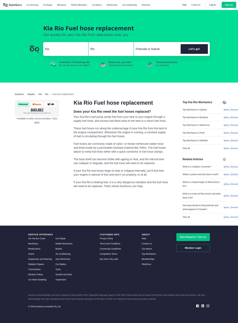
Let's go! (194, 49)
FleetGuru (146, 5)
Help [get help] (144, 238)
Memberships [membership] (148, 259)
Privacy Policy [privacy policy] (106, 238)
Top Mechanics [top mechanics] (149, 254)
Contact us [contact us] (147, 243)
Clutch (31, 254)
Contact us (196, 5)
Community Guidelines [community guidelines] (110, 249)
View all (205, 148)
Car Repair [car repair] (60, 238)
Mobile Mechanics (79, 5)
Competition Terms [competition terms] (108, 254)
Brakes (58, 249)
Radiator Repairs (36, 264)
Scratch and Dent (63, 274)
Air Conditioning (62, 254)
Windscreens (34, 249)
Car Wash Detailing (37, 279)
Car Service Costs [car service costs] (36, 238)
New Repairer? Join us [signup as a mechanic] (193, 237)
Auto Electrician (62, 259)
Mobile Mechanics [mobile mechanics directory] (63, 243)
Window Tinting (35, 274)
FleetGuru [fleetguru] (146, 264)
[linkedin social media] (203, 306)
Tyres (58, 269)
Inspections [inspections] (60, 279)
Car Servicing (32, 5)
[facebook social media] (198, 306)
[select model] (110, 49)
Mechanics (61, 5)
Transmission (34, 269)
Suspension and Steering (40, 259)
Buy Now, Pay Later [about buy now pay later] (109, 259)
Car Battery (60, 264)
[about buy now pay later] (37, 108)
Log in (212, 5)
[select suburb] (156, 49)
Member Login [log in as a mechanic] (193, 248)
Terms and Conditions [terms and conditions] (110, 243)
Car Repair (47, 5)
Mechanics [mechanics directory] (33, 243)
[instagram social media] (208, 306)
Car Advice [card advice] (147, 249)
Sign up (229, 5)
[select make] (64, 49)
